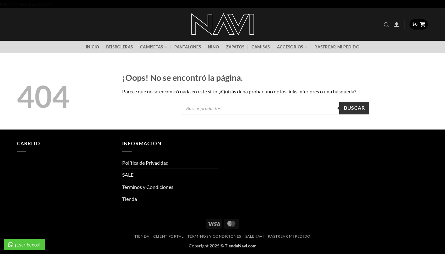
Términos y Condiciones (147, 187)
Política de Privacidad (145, 163)
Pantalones (187, 46)
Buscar (354, 108)
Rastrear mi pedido (336, 46)
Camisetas (153, 47)
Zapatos (235, 46)
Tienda (129, 199)
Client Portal (168, 236)
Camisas (261, 46)
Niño (213, 46)
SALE (127, 175)
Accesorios (292, 47)
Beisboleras (119, 46)
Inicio (92, 46)
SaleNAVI (254, 236)
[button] (396, 24)
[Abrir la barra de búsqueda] (386, 24)
